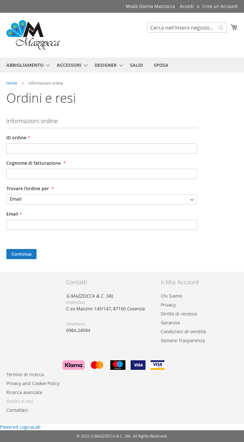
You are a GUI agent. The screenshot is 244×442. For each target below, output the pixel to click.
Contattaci (17, 410)
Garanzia (170, 323)
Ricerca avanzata (24, 392)
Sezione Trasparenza (183, 340)
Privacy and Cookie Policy (32, 383)
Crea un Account (220, 6)
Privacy (168, 305)
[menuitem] (26, 65)
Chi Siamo (171, 296)
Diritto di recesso (179, 314)
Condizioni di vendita (183, 331)
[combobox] (187, 28)
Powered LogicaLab (20, 427)
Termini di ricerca (25, 374)
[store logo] (33, 35)
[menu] (122, 65)
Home (12, 83)
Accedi (187, 6)
